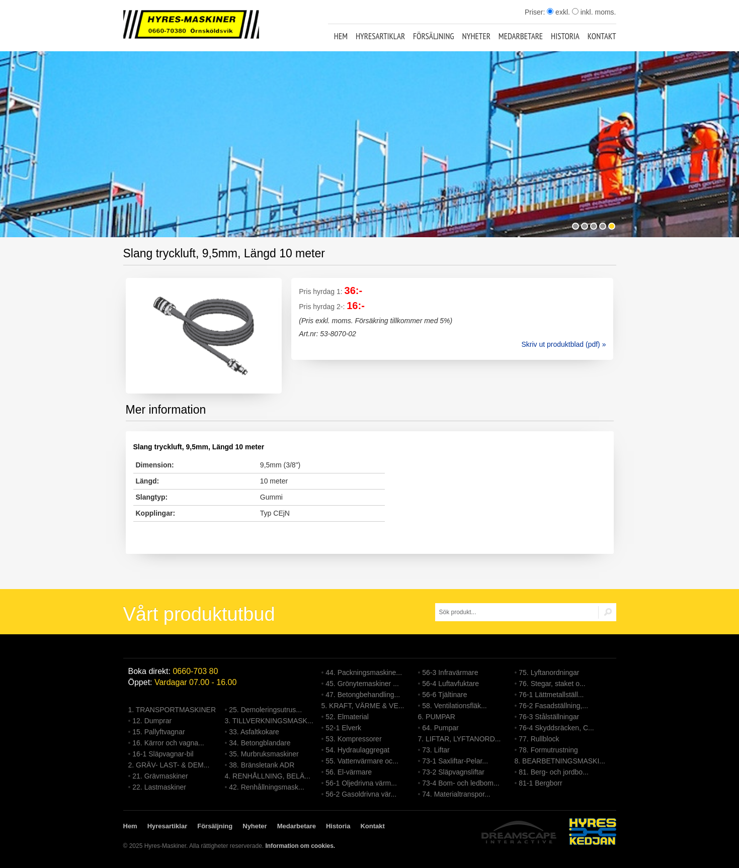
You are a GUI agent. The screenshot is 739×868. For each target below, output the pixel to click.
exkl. (558, 12)
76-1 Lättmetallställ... (551, 695)
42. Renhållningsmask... (266, 787)
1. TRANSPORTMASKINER (172, 710)
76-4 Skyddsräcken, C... (556, 728)
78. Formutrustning (548, 750)
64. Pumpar (440, 728)
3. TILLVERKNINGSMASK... (269, 721)
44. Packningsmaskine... (363, 672)
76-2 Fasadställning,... (553, 706)
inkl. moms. (594, 12)
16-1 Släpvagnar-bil (162, 754)
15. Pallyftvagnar (158, 732)
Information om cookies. (300, 845)
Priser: (536, 12)
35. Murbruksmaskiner (264, 754)
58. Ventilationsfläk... (454, 706)
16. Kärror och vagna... (168, 743)
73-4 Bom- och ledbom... (460, 783)
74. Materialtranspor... (456, 794)
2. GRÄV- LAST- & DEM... (169, 765)
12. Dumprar (152, 721)
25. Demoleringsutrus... (265, 710)
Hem (341, 36)
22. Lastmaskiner (159, 787)
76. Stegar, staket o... (552, 684)
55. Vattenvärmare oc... (361, 761)
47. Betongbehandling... (362, 695)
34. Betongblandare (259, 743)
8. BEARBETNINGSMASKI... (560, 761)
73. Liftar (435, 750)
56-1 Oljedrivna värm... (361, 783)
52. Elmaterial (347, 717)
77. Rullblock (539, 739)
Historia (565, 36)
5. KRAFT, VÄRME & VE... (362, 706)
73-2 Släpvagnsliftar (453, 772)
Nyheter (476, 36)
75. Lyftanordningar (549, 672)
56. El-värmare (348, 772)
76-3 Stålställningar (549, 717)
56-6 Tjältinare (444, 695)
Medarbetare (521, 36)
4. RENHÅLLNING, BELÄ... (267, 776)
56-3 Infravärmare (450, 672)
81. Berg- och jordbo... (554, 772)
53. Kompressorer (353, 739)
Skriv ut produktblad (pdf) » (563, 344)
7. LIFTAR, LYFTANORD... (459, 739)
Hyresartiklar (380, 36)
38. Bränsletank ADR (261, 765)
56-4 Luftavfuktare (450, 684)
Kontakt (602, 36)
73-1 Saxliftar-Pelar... (455, 761)
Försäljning (433, 36)
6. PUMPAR (436, 717)
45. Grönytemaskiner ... (362, 684)
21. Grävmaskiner (160, 776)
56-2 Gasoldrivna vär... (360, 794)
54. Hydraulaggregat (357, 750)
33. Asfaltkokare (254, 732)
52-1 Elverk (343, 728)
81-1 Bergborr (540, 783)
